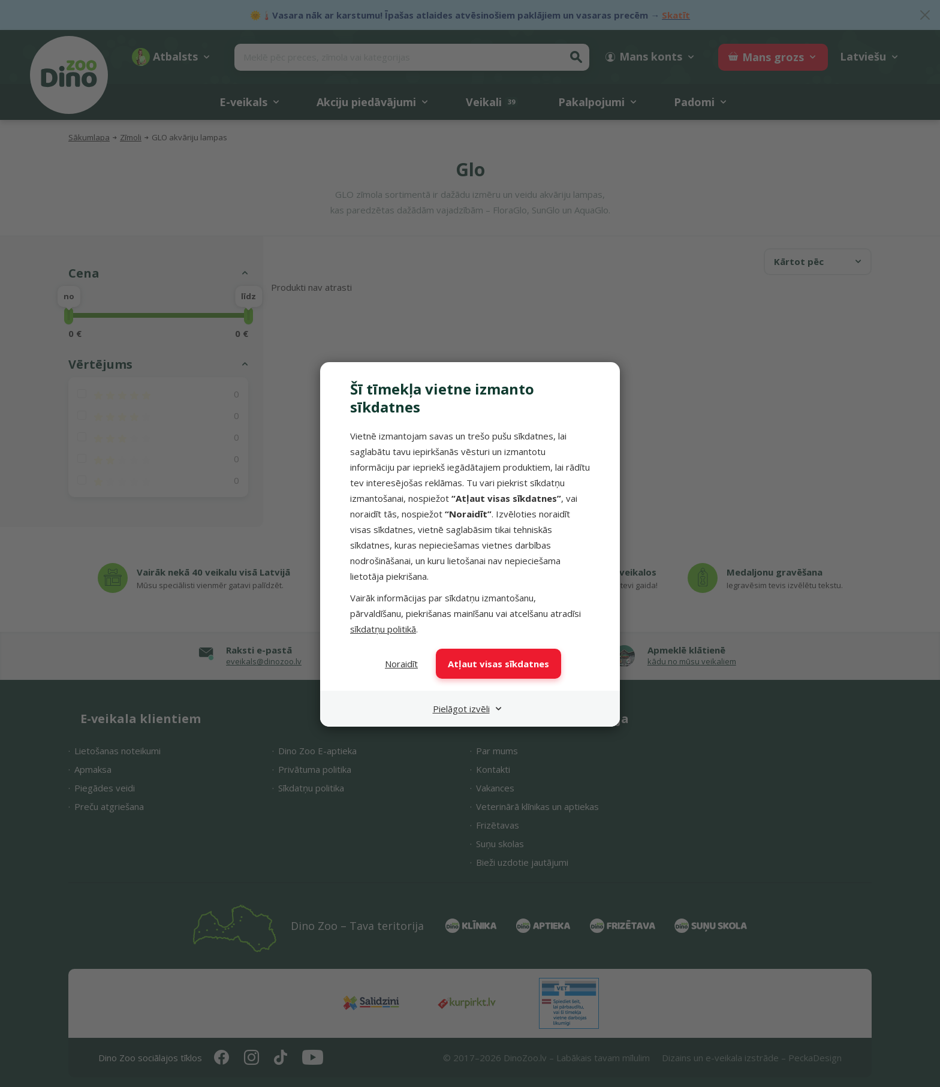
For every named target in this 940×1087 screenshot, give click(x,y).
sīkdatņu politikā (383, 629)
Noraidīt (401, 664)
